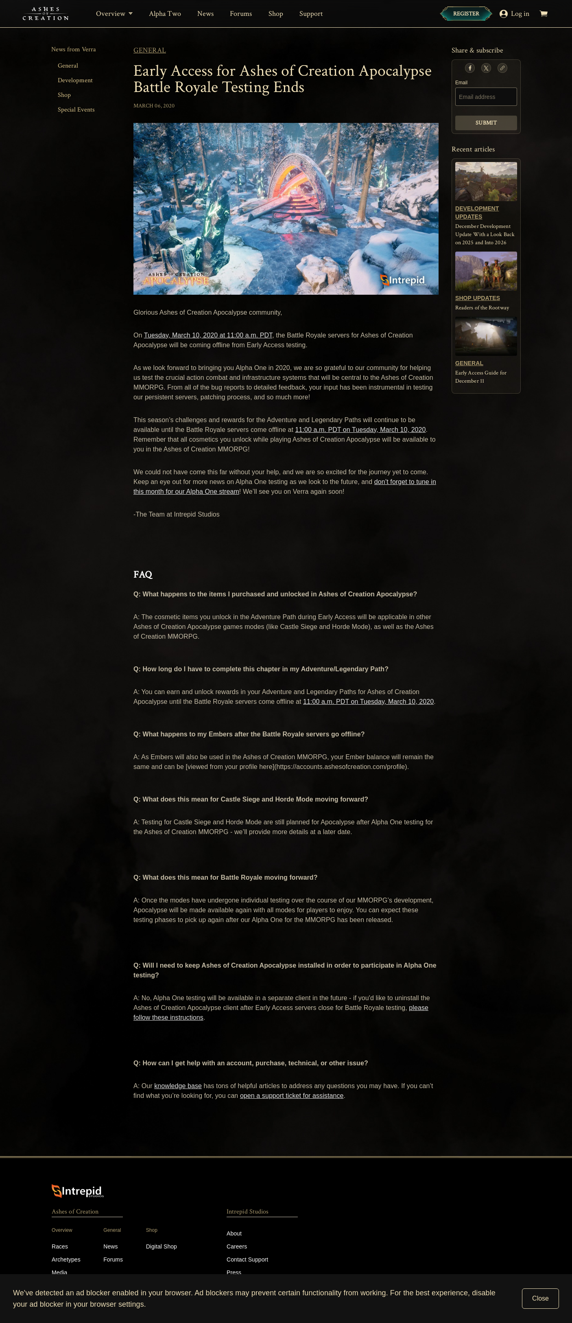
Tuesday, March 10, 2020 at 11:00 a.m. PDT (208, 335)
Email (461, 82)
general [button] (469, 363)
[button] (470, 68)
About (234, 1233)
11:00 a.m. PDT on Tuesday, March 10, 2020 (360, 429)
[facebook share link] (470, 68)
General (68, 65)
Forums (241, 13)
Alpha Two (165, 13)
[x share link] (486, 68)
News (205, 13)
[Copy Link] (502, 68)
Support (311, 13)
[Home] (45, 13)
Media (59, 1272)
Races (60, 1246)
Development (75, 80)
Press (234, 1272)
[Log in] (516, 14)
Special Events (76, 109)
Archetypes (66, 1259)
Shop (276, 13)
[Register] (466, 14)
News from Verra (73, 49)
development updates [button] (477, 212)
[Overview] (114, 13)
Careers (237, 1246)
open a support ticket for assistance (292, 1095)
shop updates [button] (477, 298)
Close (540, 1298)
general (149, 50)
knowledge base (178, 1085)
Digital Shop (161, 1246)
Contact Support (247, 1259)
